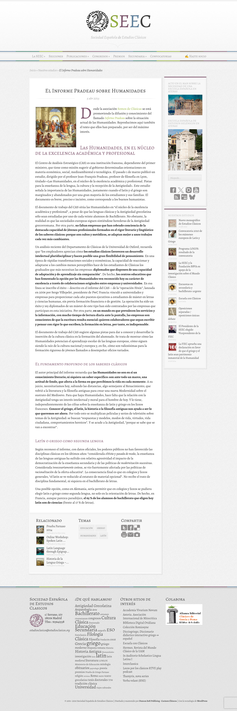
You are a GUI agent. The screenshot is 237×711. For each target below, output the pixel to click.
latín (103, 535)
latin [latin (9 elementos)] (94, 656)
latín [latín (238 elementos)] (101, 655)
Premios (119, 56)
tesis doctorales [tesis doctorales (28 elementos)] (98, 680)
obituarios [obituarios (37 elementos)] (82, 668)
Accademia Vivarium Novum (140, 610)
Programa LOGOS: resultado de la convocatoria (189, 252)
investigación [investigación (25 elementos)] (83, 656)
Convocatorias (160, 56)
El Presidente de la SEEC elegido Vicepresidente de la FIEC (184, 331)
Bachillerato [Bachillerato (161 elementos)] (87, 613)
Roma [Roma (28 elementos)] (94, 676)
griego (101, 528)
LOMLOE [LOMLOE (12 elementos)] (103, 660)
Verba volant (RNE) (134, 681)
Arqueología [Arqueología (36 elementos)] (83, 609)
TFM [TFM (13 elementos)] (110, 680)
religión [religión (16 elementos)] (79, 676)
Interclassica (130, 664)
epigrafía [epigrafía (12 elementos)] (102, 630)
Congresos (101, 56)
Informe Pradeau (115, 118)
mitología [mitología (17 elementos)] (105, 664)
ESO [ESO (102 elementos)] (111, 630)
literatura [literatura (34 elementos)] (92, 660)
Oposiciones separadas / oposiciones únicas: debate (184, 314)
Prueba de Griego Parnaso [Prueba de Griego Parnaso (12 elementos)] (97, 672)
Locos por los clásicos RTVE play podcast (142, 670)
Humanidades (88, 535)
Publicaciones (78, 56)
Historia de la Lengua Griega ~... (57, 560)
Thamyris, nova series (136, 676)
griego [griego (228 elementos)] (93, 643)
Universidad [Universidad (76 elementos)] (85, 687)
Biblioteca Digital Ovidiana (139, 623)
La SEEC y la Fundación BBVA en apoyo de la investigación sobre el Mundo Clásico (184, 270)
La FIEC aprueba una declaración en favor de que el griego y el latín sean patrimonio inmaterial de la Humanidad (184, 351)
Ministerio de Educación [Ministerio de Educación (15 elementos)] (87, 664)
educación (86, 528)
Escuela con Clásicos (190, 298)
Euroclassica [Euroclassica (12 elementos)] (80, 635)
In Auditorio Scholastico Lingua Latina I (142, 657)
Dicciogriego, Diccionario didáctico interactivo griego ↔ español (141, 635)
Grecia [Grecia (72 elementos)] (80, 643)
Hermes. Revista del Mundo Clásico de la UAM (139, 649)
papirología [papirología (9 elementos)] (94, 668)
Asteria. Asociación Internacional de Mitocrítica (140, 616)
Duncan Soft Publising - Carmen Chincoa (158, 701)
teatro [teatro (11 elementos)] (101, 676)
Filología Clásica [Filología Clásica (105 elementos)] (89, 636)
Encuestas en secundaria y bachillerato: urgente (190, 287)
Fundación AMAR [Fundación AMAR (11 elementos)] (108, 639)
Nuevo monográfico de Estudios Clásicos (190, 222)
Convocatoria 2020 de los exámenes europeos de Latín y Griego (185, 236)
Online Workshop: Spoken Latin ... (57, 539)
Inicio (33, 70)
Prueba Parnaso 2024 (55, 528)
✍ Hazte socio (195, 56)
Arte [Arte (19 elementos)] (94, 610)
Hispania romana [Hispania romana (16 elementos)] (96, 648)
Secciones (56, 56)
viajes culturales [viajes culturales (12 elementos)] (103, 687)
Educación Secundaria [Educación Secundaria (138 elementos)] (86, 628)
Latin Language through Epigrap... (57, 550)
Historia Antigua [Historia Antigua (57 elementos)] (88, 651)
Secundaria (137, 56)
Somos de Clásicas (130, 108)
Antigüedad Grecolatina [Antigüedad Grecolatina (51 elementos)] (93, 605)
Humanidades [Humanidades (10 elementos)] (108, 652)
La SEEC (38, 56)
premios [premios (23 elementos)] (80, 672)
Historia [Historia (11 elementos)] (109, 647)
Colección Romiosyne (136, 627)
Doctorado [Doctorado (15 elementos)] (94, 622)
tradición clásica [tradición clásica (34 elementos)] (86, 683)
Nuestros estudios (47, 70)
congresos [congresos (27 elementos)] (94, 618)
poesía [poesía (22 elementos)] (103, 668)
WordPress (202, 701)
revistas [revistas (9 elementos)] (87, 676)
